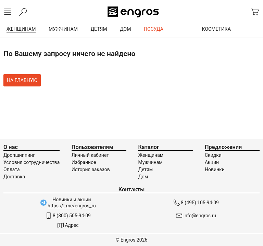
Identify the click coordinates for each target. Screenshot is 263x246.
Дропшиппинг (19, 155)
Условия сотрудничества (31, 162)
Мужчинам (150, 162)
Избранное (84, 162)
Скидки (213, 155)
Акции (212, 162)
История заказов (91, 169)
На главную (22, 80)
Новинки (215, 169)
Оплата (11, 169)
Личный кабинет (90, 155)
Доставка (14, 176)
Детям (145, 169)
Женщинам (150, 155)
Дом (143, 176)
